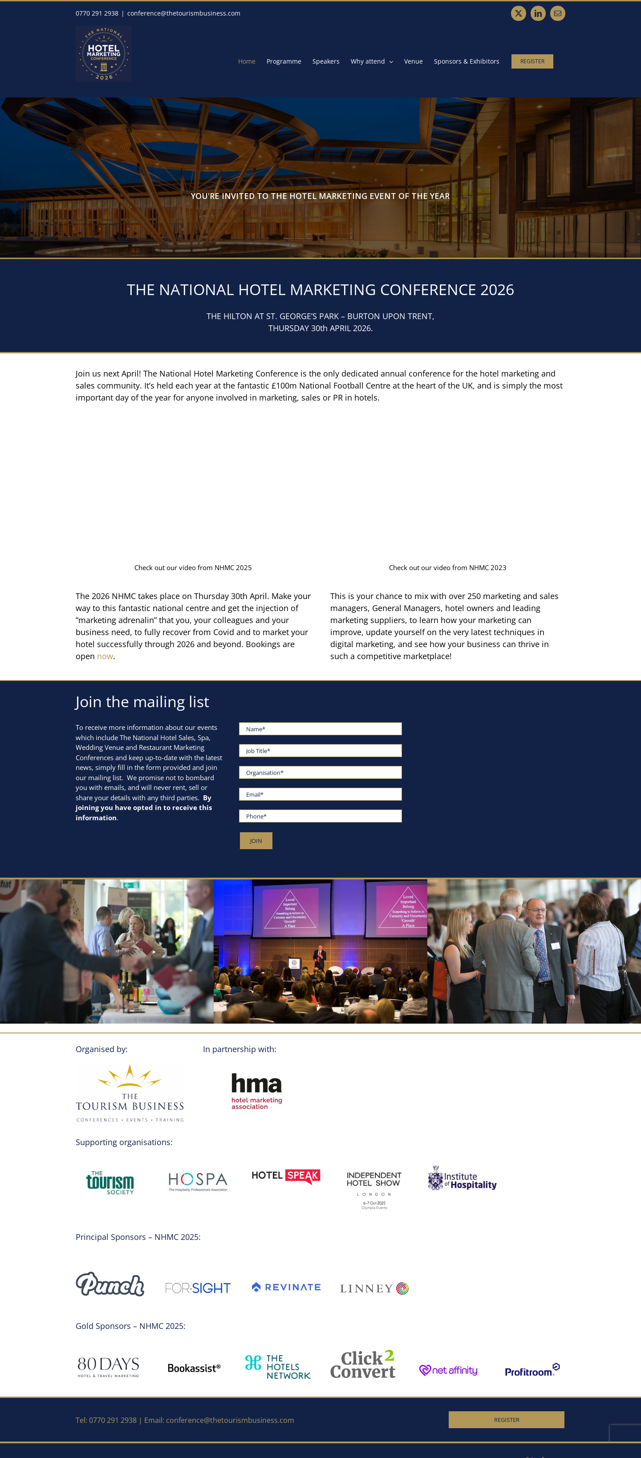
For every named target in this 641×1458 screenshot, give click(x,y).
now (105, 656)
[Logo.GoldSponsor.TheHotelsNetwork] (278, 1358)
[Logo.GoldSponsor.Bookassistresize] (193, 1358)
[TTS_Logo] (110, 1168)
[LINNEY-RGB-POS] (374, 1285)
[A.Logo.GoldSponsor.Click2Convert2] (363, 1353)
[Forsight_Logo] (198, 1274)
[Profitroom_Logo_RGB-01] (532, 1363)
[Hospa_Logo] (198, 1168)
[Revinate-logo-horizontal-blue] (286, 1285)
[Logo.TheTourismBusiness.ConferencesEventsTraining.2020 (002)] (129, 1067)
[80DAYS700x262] (108, 1358)
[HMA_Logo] (257, 1067)
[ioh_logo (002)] (462, 1168)
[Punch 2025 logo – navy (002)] (110, 1274)
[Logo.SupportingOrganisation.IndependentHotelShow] (374, 1168)
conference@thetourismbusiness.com (183, 13)
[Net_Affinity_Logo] (448, 1358)
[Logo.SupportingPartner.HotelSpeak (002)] (286, 1168)
